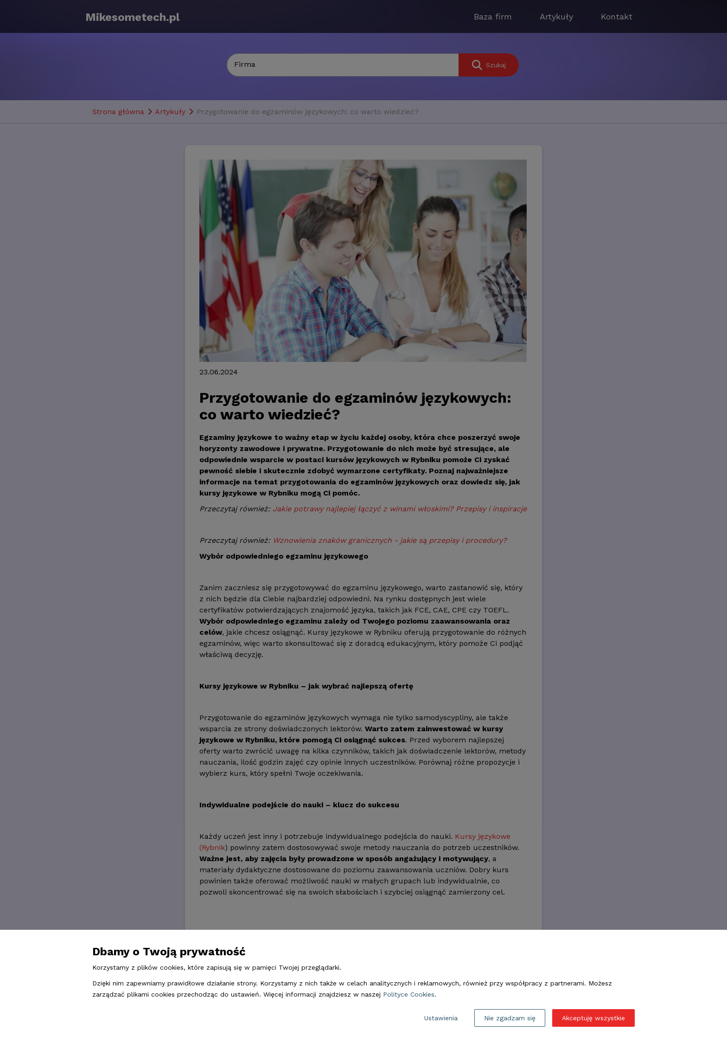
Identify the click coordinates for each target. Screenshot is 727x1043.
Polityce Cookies (408, 994)
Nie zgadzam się (510, 1018)
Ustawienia (441, 1018)
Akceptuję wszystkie (593, 1018)
